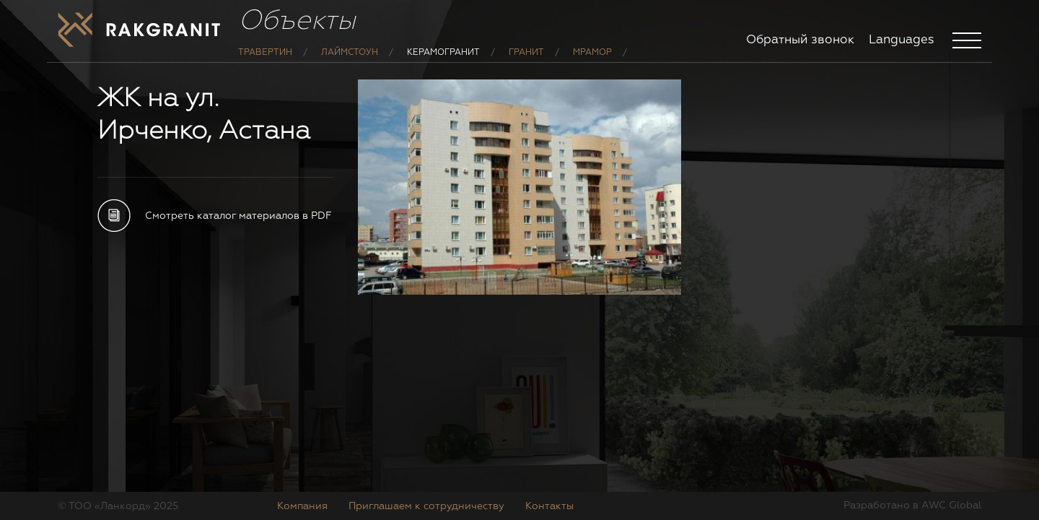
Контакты (549, 506)
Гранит (526, 63)
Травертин (265, 63)
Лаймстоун (349, 63)
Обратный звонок (800, 40)
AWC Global (951, 505)
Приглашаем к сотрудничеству (426, 506)
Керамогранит (443, 63)
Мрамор (592, 63)
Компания (302, 506)
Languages (901, 40)
